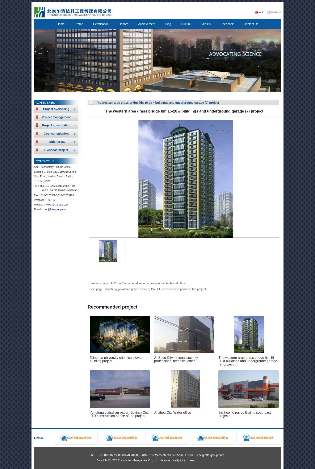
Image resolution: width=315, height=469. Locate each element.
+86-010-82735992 (52, 190)
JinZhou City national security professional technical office (147, 283)
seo (192, 460)
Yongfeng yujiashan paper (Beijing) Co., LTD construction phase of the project (155, 289)
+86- (42, 185)
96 (75, 190)
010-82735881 (53, 185)
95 (72, 190)
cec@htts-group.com (55, 209)
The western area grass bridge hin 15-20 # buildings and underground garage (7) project (247, 361)
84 (70, 185)
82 (63, 185)
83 (66, 185)
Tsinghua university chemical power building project (116, 359)
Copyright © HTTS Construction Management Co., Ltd (127, 460)
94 (68, 190)
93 (65, 190)
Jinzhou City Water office (172, 412)
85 (73, 185)
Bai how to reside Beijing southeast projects (244, 414)
